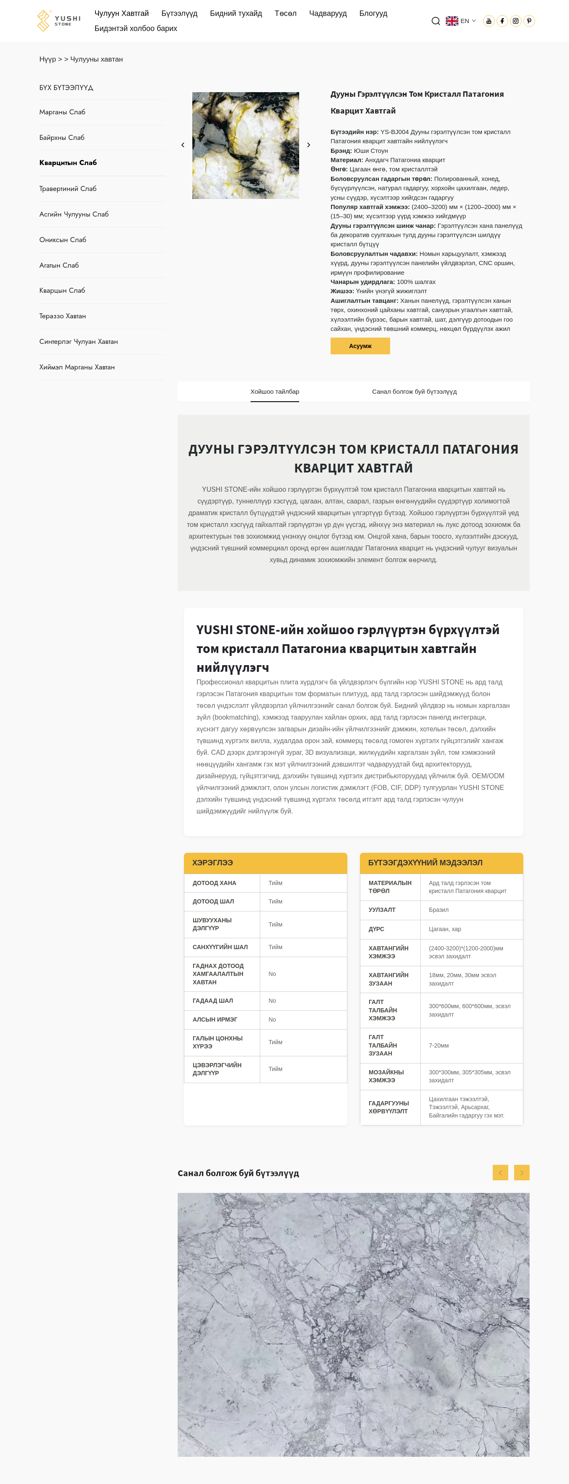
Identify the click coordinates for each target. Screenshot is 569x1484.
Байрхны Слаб (62, 137)
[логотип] (58, 20)
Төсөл (286, 13)
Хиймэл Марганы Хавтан (77, 367)
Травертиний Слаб (68, 188)
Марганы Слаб (62, 112)
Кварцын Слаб (62, 290)
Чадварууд (328, 13)
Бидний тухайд (236, 13)
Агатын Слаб (59, 265)
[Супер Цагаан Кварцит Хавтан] (354, 1325)
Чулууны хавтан (96, 59)
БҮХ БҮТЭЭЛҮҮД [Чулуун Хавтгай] (66, 88)
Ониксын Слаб (62, 240)
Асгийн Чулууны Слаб (74, 214)
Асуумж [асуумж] (360, 346)
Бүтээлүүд (179, 13)
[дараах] (308, 145)
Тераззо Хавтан (62, 316)
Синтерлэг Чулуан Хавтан (78, 341)
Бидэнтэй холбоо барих (136, 28)
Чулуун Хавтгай (122, 13)
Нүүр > (50, 59)
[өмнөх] (183, 145)
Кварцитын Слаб (68, 162)
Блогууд (374, 13)
